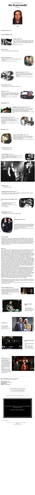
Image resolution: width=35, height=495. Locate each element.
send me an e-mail (26, 395)
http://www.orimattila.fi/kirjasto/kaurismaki (17, 391)
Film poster (3, 206)
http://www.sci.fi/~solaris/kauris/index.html (17, 389)
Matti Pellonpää (18, 406)
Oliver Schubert (14, 422)
